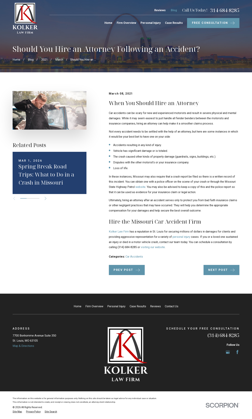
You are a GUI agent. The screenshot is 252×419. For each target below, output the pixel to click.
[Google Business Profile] (228, 352)
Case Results (138, 306)
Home (77, 306)
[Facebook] (237, 352)
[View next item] (45, 198)
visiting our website (153, 247)
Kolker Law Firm (119, 231)
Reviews (160, 10)
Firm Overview (94, 306)
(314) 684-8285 (223, 335)
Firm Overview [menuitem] (126, 23)
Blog (174, 10)
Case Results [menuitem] (174, 23)
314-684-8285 (224, 10)
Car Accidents (134, 256)
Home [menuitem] (108, 23)
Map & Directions (23, 346)
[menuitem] (17, 412)
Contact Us (171, 306)
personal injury (181, 236)
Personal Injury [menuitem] (151, 23)
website (140, 187)
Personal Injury (116, 306)
